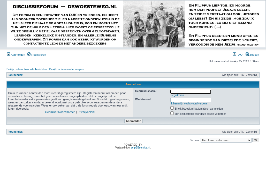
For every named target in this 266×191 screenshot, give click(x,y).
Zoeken (252, 54)
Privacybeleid (86, 112)
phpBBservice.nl (140, 147)
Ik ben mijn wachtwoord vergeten (189, 103)
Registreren (36, 54)
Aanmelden (16, 54)
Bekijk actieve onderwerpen (66, 69)
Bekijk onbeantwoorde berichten (26, 69)
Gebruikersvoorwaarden (60, 112)
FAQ (237, 54)
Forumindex (15, 75)
